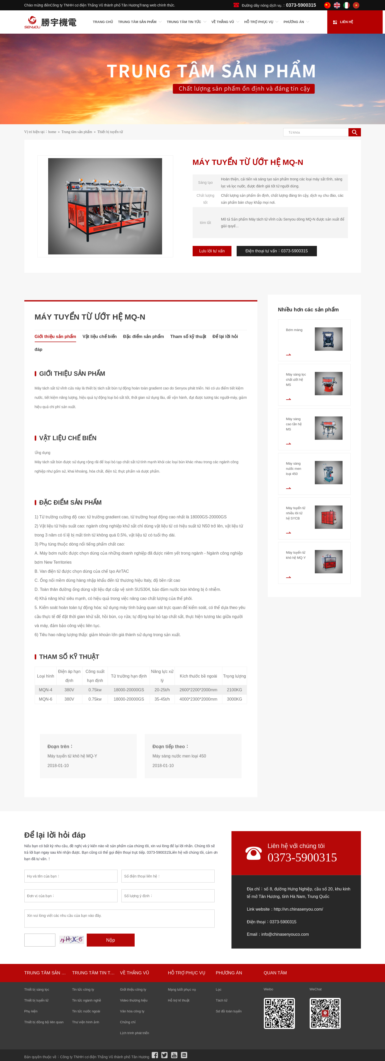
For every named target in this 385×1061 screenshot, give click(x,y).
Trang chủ (103, 22)
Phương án (229, 1018)
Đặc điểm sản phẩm (143, 564)
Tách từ (221, 1046)
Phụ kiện (31, 1057)
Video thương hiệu (134, 1046)
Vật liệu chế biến (100, 564)
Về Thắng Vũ (134, 1018)
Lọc (219, 1035)
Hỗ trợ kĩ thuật (179, 1046)
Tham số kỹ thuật (188, 564)
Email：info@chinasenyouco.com (278, 1003)
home (52, 132)
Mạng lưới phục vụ (182, 1035)
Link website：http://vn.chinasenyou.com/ (285, 978)
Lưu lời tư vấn (215, 251)
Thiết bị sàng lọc (36, 1035)
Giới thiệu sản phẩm (55, 564)
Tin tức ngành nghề (86, 1046)
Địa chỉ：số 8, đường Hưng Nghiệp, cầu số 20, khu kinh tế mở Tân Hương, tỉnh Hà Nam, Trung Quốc (299, 961)
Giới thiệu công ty (133, 1035)
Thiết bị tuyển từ (110, 132)
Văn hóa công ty (132, 1057)
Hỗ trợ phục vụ (186, 1018)
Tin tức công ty (83, 1035)
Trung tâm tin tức (94, 1018)
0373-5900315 (302, 926)
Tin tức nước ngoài (86, 1057)
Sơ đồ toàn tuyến (229, 1057)
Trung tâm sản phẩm (76, 132)
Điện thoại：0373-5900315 (271, 990)
